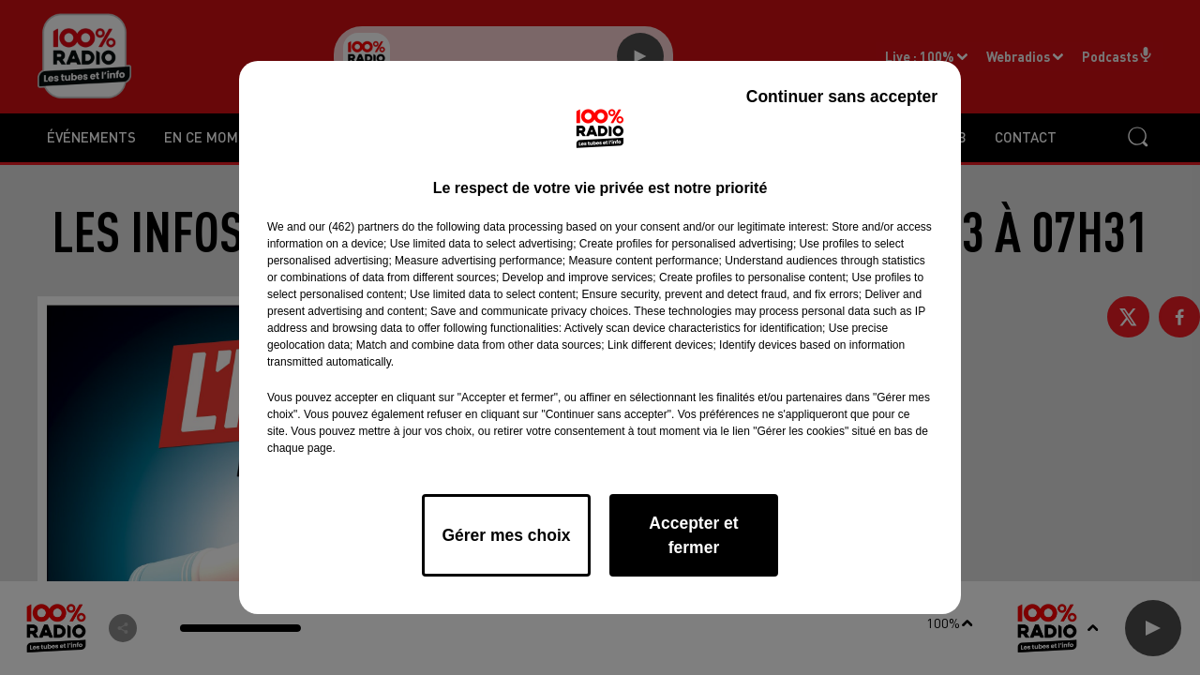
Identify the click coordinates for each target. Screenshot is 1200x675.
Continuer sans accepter (842, 96)
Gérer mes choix (506, 535)
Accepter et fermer (693, 535)
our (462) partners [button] (353, 226)
